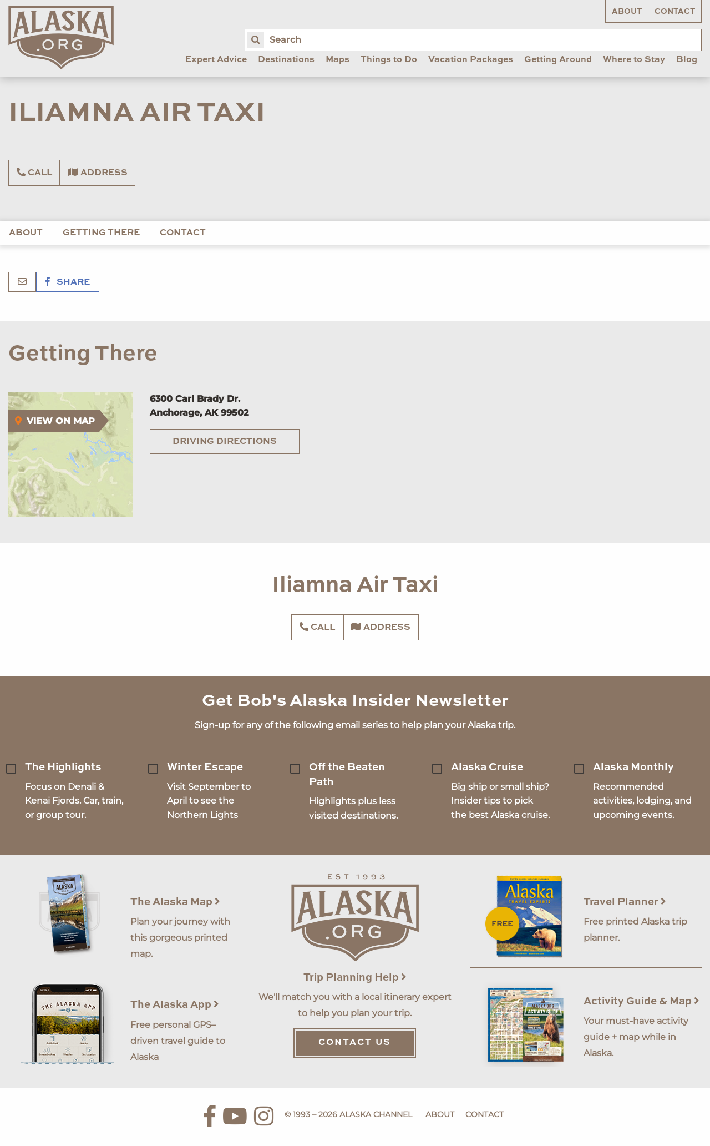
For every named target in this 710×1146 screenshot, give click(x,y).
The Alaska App (174, 1004)
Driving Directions (225, 441)
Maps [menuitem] (337, 59)
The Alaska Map (175, 902)
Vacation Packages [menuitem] (470, 59)
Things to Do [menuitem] (389, 59)
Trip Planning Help (355, 977)
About (627, 12)
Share (67, 282)
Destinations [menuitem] (286, 59)
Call (34, 173)
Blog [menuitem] (686, 59)
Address (98, 173)
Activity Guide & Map (641, 1001)
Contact (675, 12)
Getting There (101, 233)
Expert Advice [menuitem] (216, 59)
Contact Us (354, 1042)
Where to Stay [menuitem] (634, 59)
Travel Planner (625, 902)
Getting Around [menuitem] (558, 59)
